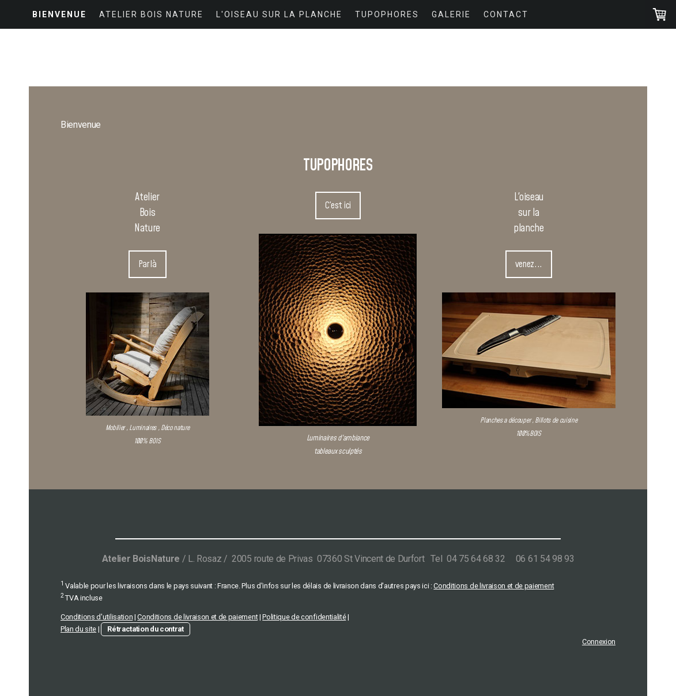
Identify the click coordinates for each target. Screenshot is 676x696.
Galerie (451, 14)
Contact (506, 14)
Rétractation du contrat (145, 629)
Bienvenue (59, 14)
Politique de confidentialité (304, 617)
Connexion (598, 641)
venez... (528, 264)
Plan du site (78, 629)
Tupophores (387, 14)
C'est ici (338, 205)
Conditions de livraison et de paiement (493, 585)
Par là (147, 264)
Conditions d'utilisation (97, 617)
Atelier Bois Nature (151, 14)
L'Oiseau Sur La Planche (279, 14)
